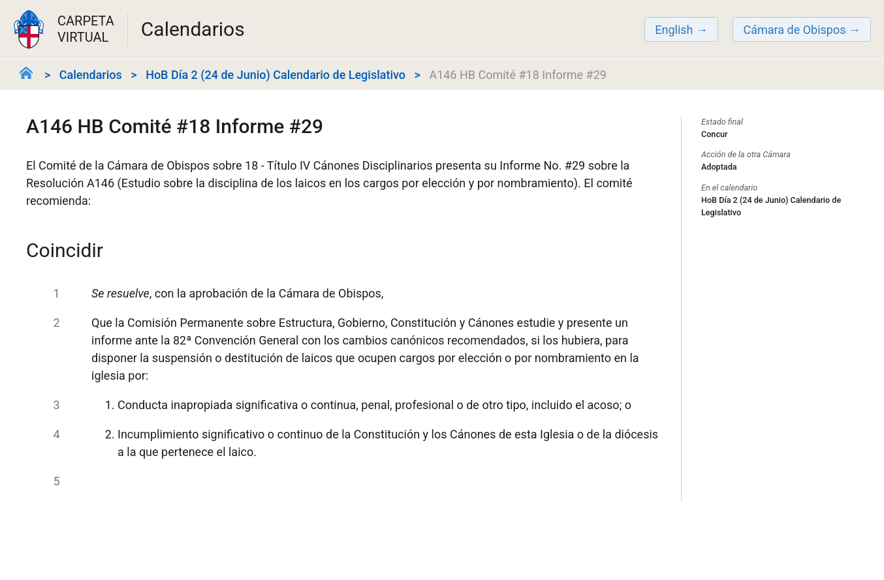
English (674, 30)
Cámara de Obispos (794, 30)
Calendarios (90, 75)
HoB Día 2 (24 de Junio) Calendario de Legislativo (275, 75)
